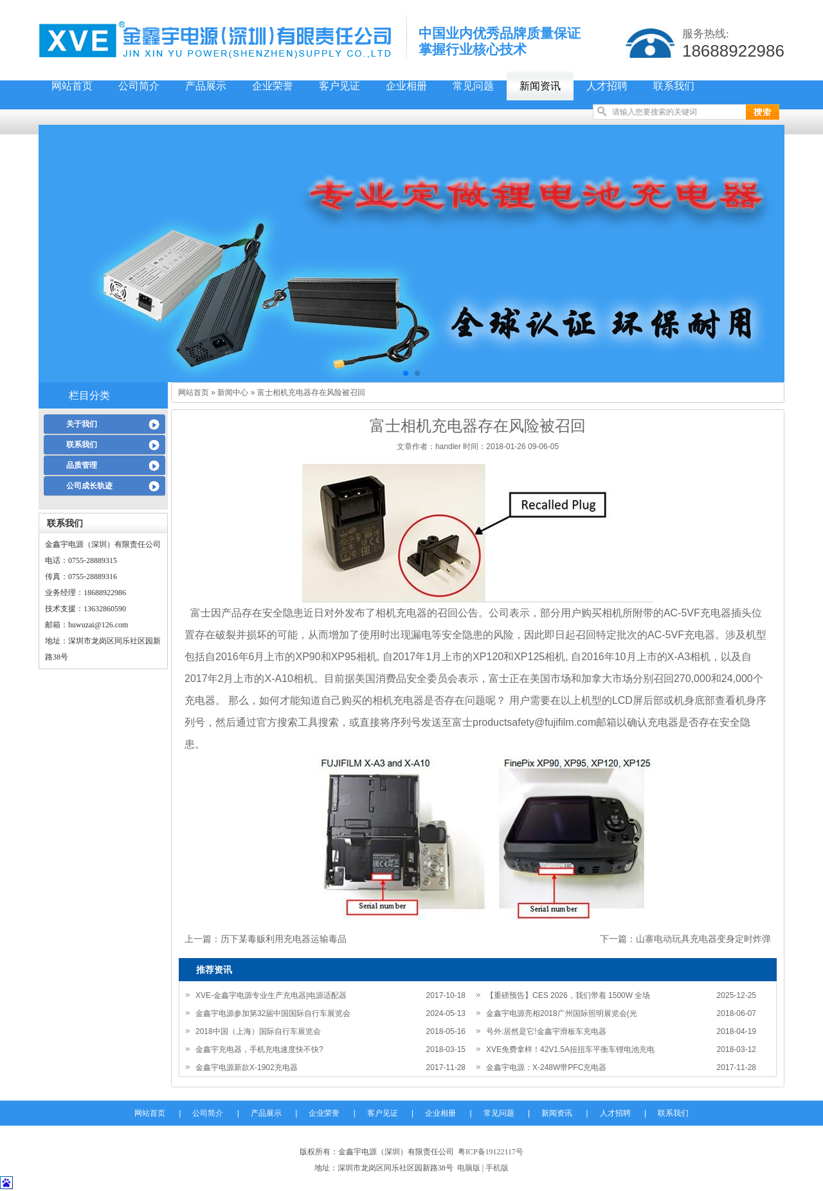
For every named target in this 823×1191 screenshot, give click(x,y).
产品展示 (205, 85)
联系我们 (673, 85)
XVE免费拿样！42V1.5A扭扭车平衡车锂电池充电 (570, 1049)
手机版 (497, 1167)
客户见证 (339, 85)
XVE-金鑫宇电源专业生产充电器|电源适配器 (271, 995)
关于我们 (81, 424)
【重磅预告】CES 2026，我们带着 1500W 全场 (568, 995)
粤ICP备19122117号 (490, 1151)
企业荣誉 (272, 85)
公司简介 (138, 85)
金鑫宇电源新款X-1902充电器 (246, 1067)
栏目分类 (89, 395)
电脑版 (468, 1167)
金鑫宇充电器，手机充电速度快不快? (259, 1049)
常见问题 (473, 85)
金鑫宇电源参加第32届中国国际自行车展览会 (272, 1013)
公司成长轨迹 (89, 485)
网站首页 (72, 85)
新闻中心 (232, 392)
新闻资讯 (540, 85)
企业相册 (406, 85)
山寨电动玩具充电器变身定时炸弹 (703, 939)
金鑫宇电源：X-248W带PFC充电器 (546, 1067)
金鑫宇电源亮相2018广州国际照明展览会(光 (561, 1013)
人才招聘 (607, 85)
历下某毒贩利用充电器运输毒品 (284, 939)
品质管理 (81, 465)
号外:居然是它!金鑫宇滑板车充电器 (546, 1031)
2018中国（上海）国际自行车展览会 (258, 1031)
